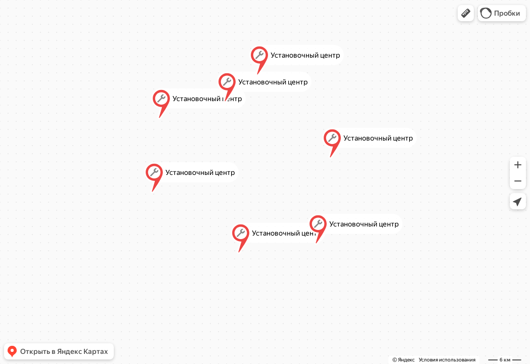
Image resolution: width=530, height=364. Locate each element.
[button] (466, 13)
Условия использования (447, 359)
